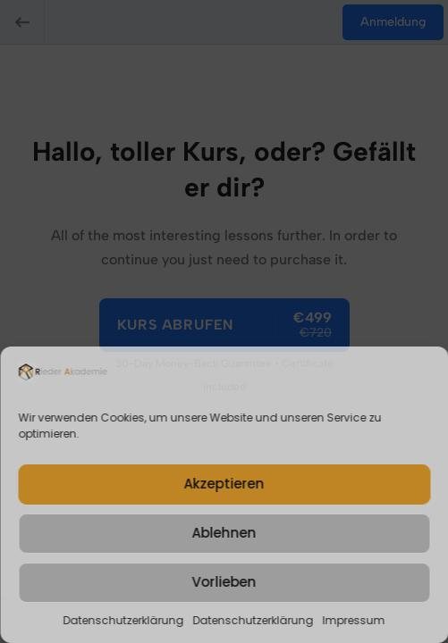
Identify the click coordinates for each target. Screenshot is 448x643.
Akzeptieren (224, 483)
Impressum (354, 620)
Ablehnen (224, 532)
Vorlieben (224, 581)
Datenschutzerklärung (123, 620)
